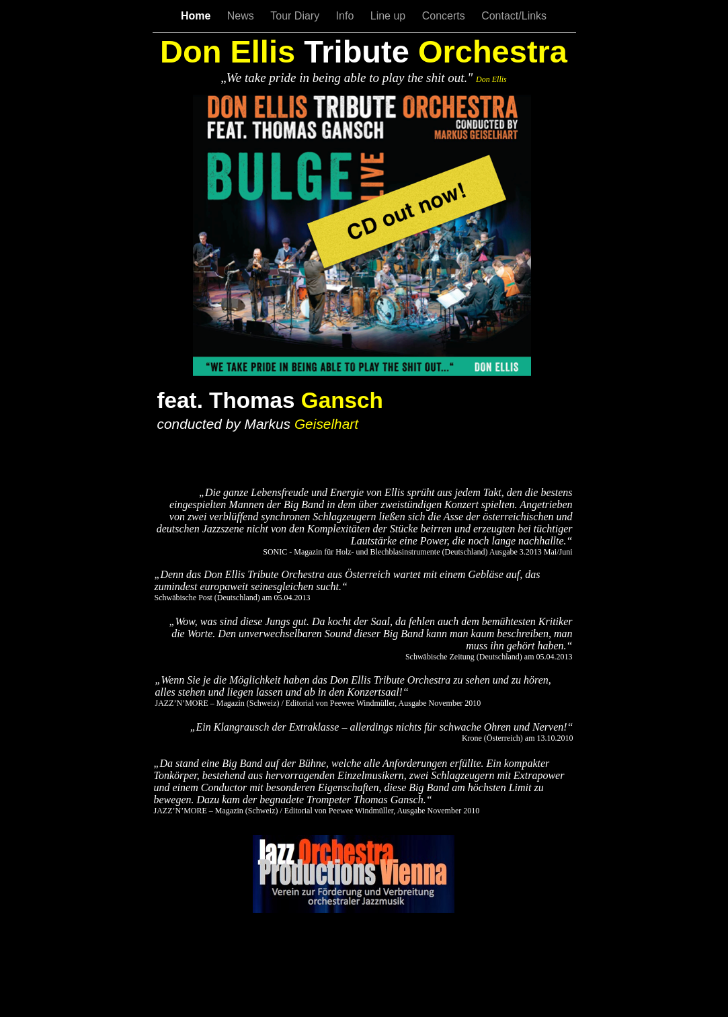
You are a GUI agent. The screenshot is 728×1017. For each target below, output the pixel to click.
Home (197, 16)
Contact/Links (514, 16)
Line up (389, 16)
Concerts (445, 16)
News (242, 16)
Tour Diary (296, 16)
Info (346, 16)
